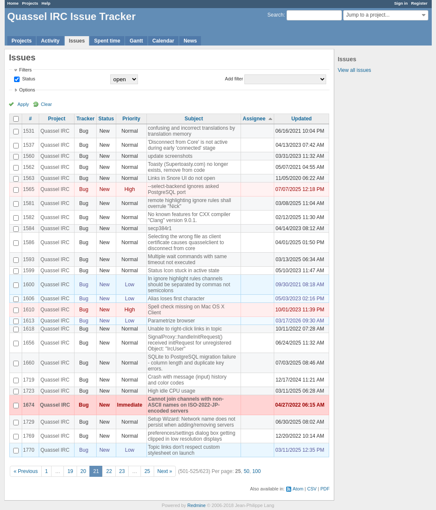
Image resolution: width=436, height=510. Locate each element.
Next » (165, 471)
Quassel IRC (54, 131)
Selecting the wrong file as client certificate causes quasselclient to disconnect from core (186, 242)
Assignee (254, 119)
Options (27, 89)
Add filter (234, 78)
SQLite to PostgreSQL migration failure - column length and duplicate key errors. (192, 363)
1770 (28, 450)
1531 (28, 131)
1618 (28, 329)
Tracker (85, 119)
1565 (28, 189)
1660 (28, 363)
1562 (28, 167)
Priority (131, 119)
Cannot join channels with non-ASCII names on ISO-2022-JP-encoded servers (186, 405)
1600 (28, 285)
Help (46, 3)
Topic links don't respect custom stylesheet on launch (184, 450)
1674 (28, 405)
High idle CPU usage (171, 391)
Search (275, 15)
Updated (301, 119)
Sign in (401, 3)
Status (28, 78)
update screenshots (170, 156)
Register (419, 3)
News (190, 41)
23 (122, 471)
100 (256, 471)
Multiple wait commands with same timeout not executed (187, 259)
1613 (28, 321)
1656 (28, 343)
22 (109, 471)
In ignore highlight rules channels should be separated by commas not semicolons (189, 284)
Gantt (136, 41)
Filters (25, 69)
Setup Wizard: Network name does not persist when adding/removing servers (191, 422)
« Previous (26, 471)
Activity (50, 41)
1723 (28, 391)
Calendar (163, 41)
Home (13, 3)
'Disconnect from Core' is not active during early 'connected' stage (187, 145)
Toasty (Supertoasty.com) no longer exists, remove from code (188, 167)
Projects (30, 3)
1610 (28, 310)
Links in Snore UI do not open (181, 178)
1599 (28, 271)
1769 (28, 436)
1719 (28, 380)
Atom (298, 488)
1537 (28, 145)
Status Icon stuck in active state (183, 271)
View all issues (354, 70)
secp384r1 (160, 228)
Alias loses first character (176, 299)
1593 (28, 259)
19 (70, 471)
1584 (28, 228)
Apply (23, 104)
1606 (28, 299)
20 (83, 471)
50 (246, 471)
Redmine (196, 505)
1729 (28, 422)
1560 (28, 156)
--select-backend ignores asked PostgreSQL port (183, 189)
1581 (28, 203)
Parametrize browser (171, 321)
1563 (28, 178)
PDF (325, 488)
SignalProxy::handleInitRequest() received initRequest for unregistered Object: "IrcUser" (189, 343)
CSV (311, 488)
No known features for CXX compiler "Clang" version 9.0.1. (189, 217)
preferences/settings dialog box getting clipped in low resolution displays (191, 436)
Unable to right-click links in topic (185, 329)
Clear (46, 104)
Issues (77, 41)
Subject (193, 119)
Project (57, 119)
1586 (28, 242)
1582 (28, 217)
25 (147, 471)
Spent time (107, 41)
